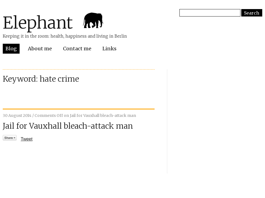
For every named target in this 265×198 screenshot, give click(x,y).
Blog (11, 48)
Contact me (77, 48)
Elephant (38, 22)
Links (109, 48)
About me (40, 48)
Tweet (27, 139)
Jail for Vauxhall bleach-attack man (68, 126)
